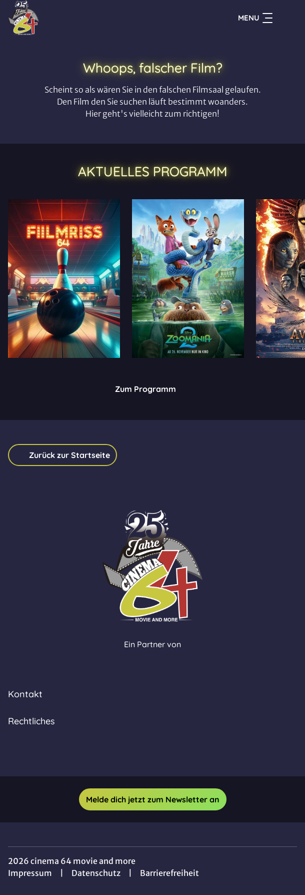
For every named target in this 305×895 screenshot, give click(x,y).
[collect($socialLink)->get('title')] (142, 754)
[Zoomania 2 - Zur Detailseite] (188, 278)
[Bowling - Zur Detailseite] (64, 278)
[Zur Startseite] (78, 18)
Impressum (30, 873)
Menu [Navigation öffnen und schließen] (255, 18)
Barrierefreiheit (169, 873)
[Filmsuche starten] (287, 18)
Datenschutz (96, 873)
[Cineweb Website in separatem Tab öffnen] (152, 655)
